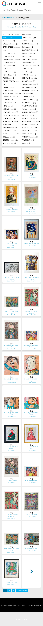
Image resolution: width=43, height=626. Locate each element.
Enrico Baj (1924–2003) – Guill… (11, 414)
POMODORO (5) (31, 121)
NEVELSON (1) (10, 112)
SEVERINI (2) (9, 131)
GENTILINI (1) (29, 78)
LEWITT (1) (8, 100)
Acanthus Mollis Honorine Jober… (31, 210)
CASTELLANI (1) (30, 50)
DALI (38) (9, 66)
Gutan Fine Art (8, 17)
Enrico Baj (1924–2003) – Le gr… (31, 380)
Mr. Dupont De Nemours (31, 243)
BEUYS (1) (9, 41)
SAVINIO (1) (10, 128)
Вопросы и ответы (21, 619)
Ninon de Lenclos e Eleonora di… (11, 244)
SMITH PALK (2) (29, 131)
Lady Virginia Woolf (31, 514)
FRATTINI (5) (29, 75)
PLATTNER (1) (9, 118)
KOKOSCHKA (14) (12, 93)
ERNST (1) (27, 69)
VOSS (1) (26, 143)
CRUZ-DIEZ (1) (29, 59)
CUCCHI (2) (9, 62)
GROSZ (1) (28, 81)
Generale (31, 175)
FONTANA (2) (10, 75)
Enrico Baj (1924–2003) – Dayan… (31, 414)
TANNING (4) (30, 137)
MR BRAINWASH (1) (29, 106)
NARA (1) (29, 109)
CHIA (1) (8, 56)
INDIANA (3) (29, 87)
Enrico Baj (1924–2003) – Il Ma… (11, 380)
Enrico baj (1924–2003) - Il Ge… (11, 346)
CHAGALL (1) (28, 53)
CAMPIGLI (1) (30, 44)
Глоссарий (37, 605)
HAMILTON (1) (30, 84)
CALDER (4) (10, 44)
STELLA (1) (9, 137)
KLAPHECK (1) (30, 90)
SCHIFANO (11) (29, 128)
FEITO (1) (27, 72)
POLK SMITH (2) (10, 121)
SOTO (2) (11, 134)
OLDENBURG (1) (30, 112)
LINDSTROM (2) (30, 100)
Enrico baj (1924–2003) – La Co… (31, 312)
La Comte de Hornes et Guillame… (11, 515)
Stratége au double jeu (31, 548)
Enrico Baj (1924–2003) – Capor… (11, 447)
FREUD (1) (8, 78)
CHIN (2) (27, 56)
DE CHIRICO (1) (30, 66)
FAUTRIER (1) (9, 72)
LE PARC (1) (28, 97)
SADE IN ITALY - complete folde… (11, 278)
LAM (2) (27, 93)
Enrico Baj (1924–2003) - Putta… (31, 346)
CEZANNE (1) (9, 53)
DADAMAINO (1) (28, 62)
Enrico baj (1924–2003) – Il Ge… (11, 312)
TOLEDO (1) (10, 140)
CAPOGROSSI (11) (11, 48)
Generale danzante (11, 582)
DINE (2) (7, 69)
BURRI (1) (28, 41)
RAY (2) (7, 124)
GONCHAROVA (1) (11, 82)
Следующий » (22, 590)
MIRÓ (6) (8, 106)
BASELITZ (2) (29, 38)
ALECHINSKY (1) (11, 34)
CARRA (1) (27, 47)
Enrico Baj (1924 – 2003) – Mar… (31, 278)
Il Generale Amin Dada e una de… (11, 549)
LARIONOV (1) (10, 97)
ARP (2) (26, 34)
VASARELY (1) (10, 143)
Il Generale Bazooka (11, 480)
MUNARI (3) (9, 109)
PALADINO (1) (11, 115)
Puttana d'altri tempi (31, 480)
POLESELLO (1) (30, 118)
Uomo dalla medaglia (12, 209)
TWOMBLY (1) (28, 140)
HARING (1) (9, 87)
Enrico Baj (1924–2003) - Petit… (31, 447)
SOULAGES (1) (29, 134)
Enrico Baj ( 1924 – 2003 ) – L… (11, 176)
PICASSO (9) (28, 115)
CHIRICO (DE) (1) (11, 59)
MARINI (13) (29, 103)
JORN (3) (8, 90)
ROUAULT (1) (30, 124)
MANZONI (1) (10, 103)
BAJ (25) (8, 38)
